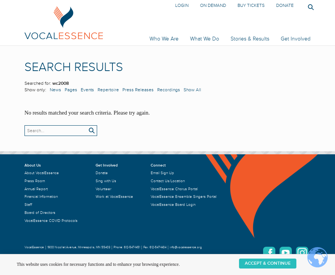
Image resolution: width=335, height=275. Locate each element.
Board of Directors (39, 212)
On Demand (213, 5)
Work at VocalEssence (114, 196)
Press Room (34, 180)
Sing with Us (106, 180)
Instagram (302, 253)
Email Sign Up (162, 172)
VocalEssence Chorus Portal (174, 188)
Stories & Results (250, 39)
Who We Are (164, 39)
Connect (158, 165)
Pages (71, 90)
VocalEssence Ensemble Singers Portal (183, 196)
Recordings (168, 90)
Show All (192, 90)
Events (87, 90)
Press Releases (138, 90)
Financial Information (41, 196)
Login (182, 5)
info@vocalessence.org (186, 247)
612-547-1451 (132, 247)
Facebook (269, 253)
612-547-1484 (158, 247)
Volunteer (103, 188)
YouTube (286, 253)
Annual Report (36, 188)
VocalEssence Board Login (173, 204)
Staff (28, 204)
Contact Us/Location (168, 180)
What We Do (204, 39)
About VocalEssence (41, 172)
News (55, 90)
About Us (32, 165)
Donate (285, 5)
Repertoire (108, 90)
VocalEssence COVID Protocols (51, 220)
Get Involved (296, 39)
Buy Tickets (251, 5)
